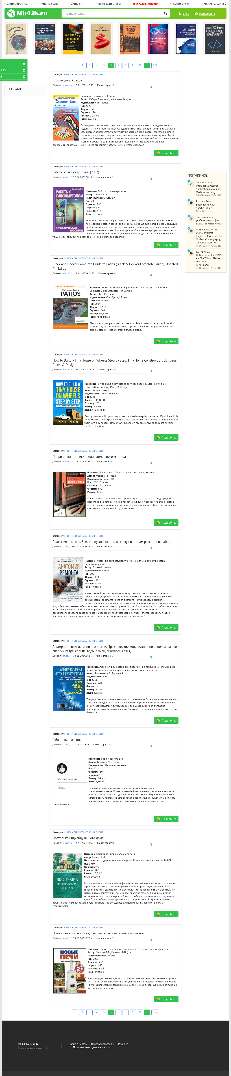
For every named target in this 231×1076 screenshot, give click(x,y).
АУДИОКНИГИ (16, 70)
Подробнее (169, 153)
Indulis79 (67, 273)
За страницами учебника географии (207, 218)
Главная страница (16, 4)
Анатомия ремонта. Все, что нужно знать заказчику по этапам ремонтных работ (111, 541)
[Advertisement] (205, 113)
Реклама (123, 1044)
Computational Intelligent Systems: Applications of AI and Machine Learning (208, 187)
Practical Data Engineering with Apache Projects (205, 204)
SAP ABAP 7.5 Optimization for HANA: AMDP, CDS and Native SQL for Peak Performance (209, 258)
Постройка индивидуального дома (78, 838)
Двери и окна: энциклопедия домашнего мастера (89, 456)
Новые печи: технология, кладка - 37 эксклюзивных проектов (98, 933)
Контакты (77, 4)
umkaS (65, 177)
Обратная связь (179, 4)
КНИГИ (67, 74)
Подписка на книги (108, 4)
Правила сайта (49, 4)
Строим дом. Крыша (67, 80)
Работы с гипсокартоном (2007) (76, 172)
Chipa (65, 546)
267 (155, 65)
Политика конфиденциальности (91, 1047)
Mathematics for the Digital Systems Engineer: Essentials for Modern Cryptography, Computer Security (209, 236)
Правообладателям (214, 4)
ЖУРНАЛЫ (13, 76)
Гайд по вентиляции (67, 739)
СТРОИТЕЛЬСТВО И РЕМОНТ (88, 74)
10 (140, 65)
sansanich (67, 85)
